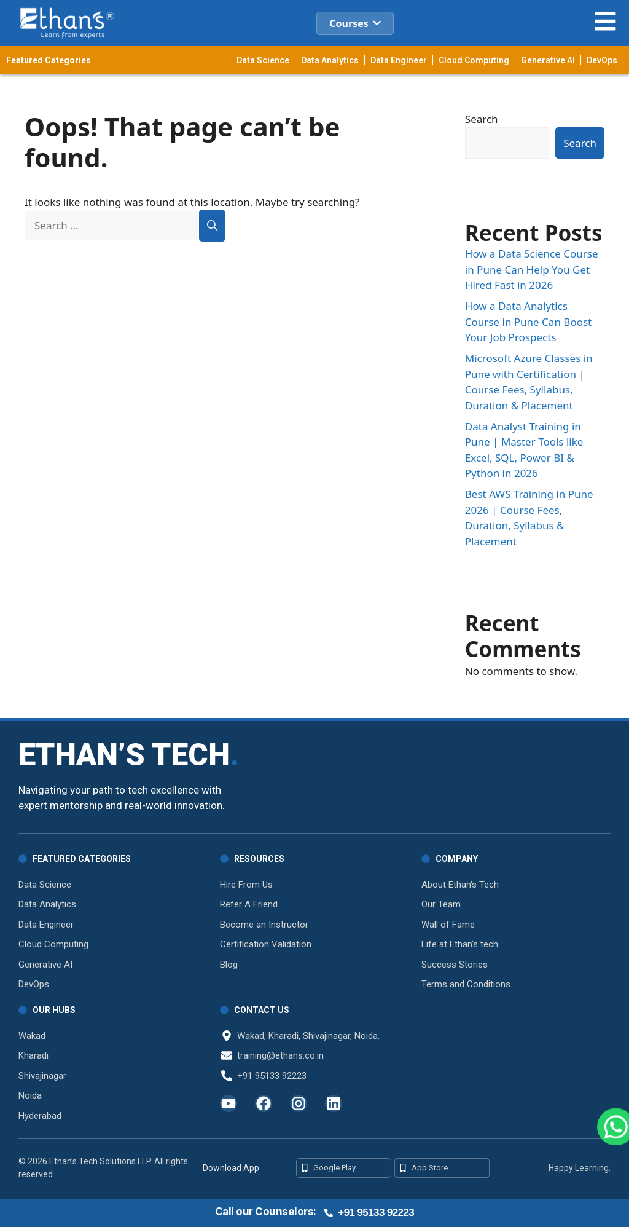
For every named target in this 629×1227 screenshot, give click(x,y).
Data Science (262, 60)
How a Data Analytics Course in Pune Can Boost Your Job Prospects (528, 321)
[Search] (212, 226)
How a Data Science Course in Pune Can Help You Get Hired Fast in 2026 (531, 269)
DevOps (602, 60)
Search (481, 119)
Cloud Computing (474, 60)
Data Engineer (398, 60)
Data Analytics (330, 60)
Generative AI (548, 60)
